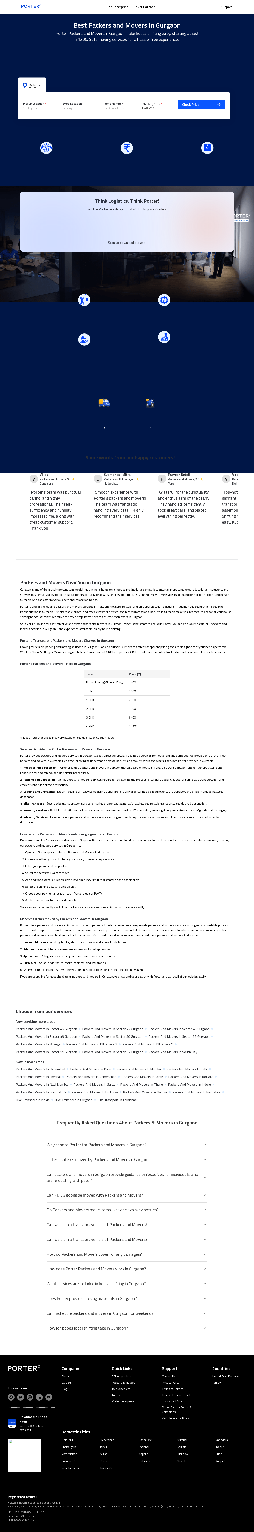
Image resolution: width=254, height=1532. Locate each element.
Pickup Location (33, 103)
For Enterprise (117, 6)
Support (227, 6)
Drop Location (72, 103)
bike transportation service (73, 803)
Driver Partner (144, 6)
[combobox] (36, 108)
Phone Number (113, 103)
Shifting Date (151, 103)
